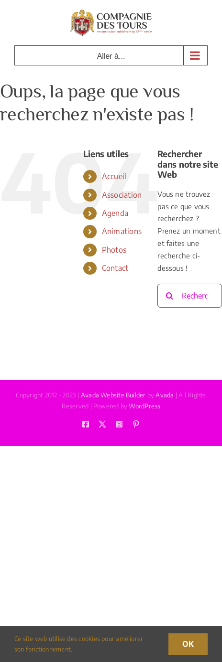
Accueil (114, 176)
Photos (114, 250)
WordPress (144, 406)
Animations (122, 231)
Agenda (115, 213)
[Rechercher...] (189, 296)
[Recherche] (169, 296)
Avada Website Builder (113, 395)
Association (122, 195)
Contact (115, 268)
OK (188, 644)
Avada (164, 395)
